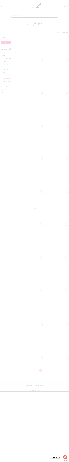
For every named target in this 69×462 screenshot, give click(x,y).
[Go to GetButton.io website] (65, 460)
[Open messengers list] (65, 457)
